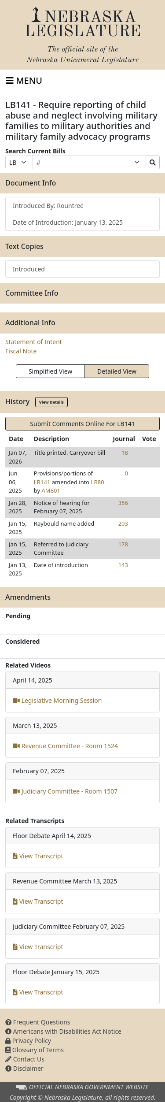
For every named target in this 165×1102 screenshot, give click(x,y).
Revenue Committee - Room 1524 (65, 746)
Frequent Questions (37, 1022)
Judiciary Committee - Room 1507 (65, 791)
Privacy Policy (28, 1040)
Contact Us (24, 1059)
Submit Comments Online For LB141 (82, 423)
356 (123, 503)
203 (123, 523)
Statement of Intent (33, 342)
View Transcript (38, 856)
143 (123, 565)
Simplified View (50, 371)
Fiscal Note (21, 351)
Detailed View (116, 371)
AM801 (51, 490)
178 (123, 544)
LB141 (42, 482)
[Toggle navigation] (24, 80)
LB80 (97, 482)
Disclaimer (24, 1068)
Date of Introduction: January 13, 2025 (68, 222)
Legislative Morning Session (57, 700)
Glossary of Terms (34, 1050)
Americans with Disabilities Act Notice (63, 1031)
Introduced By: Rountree (48, 205)
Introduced (29, 269)
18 (124, 452)
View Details (51, 402)
